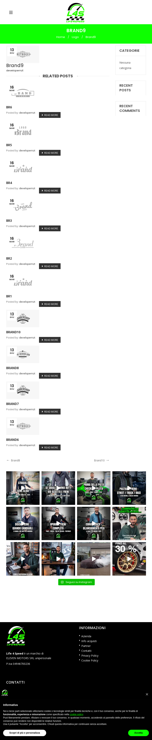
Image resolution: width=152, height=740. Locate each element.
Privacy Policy (89, 655)
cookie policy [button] (76, 714)
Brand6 (12, 440)
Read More (51, 115)
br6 (9, 107)
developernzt (14, 70)
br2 (9, 258)
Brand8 (12, 368)
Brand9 (14, 65)
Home (60, 37)
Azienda (86, 636)
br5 (9, 145)
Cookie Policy (89, 660)
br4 (9, 183)
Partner (86, 646)
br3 (9, 220)
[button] (147, 694)
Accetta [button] (138, 732)
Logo (75, 37)
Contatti (86, 651)
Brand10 (13, 332)
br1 (9, 296)
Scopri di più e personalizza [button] (24, 732)
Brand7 (12, 404)
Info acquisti (89, 641)
